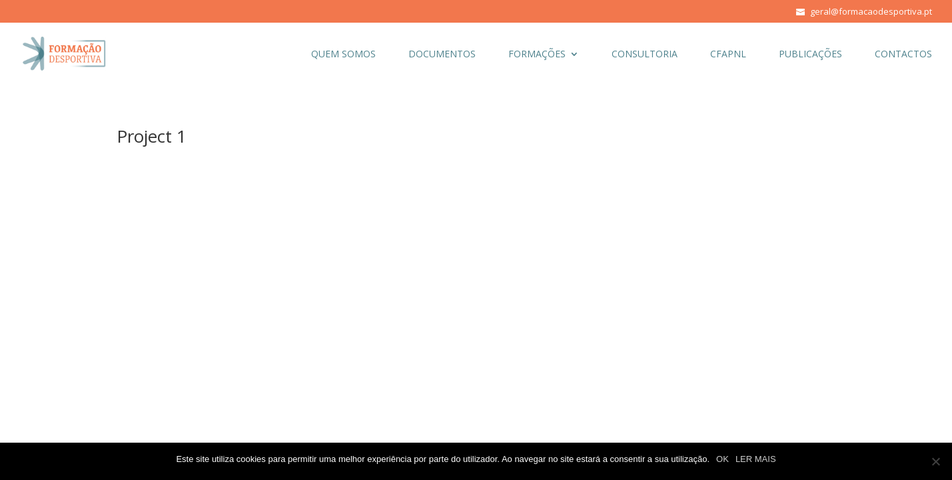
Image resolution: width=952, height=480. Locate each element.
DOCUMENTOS (442, 54)
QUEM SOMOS (343, 54)
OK (722, 459)
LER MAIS (755, 459)
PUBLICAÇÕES (810, 54)
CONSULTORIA (645, 54)
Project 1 (152, 136)
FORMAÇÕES (537, 54)
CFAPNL (728, 54)
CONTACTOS (903, 54)
